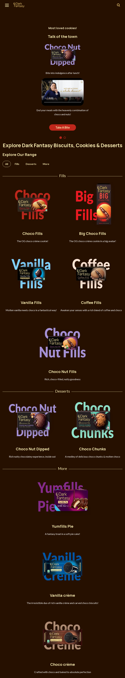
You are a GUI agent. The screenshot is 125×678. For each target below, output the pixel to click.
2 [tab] (65, 138)
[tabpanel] (62, 82)
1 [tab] (60, 137)
